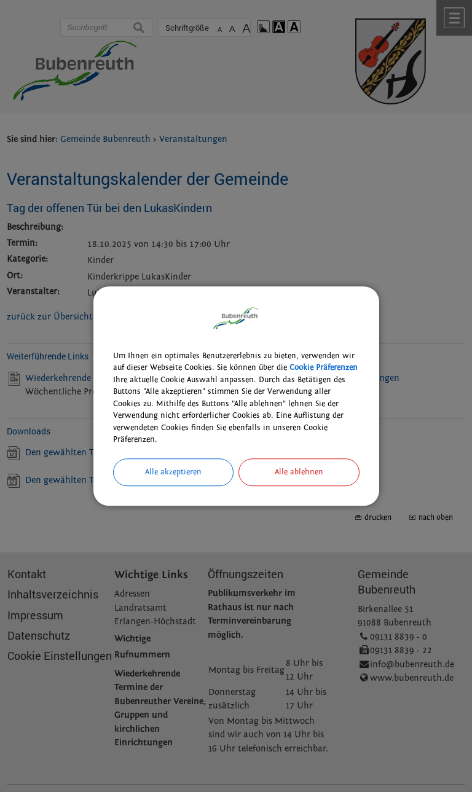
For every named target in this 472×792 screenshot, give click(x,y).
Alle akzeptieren (173, 472)
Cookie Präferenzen (323, 367)
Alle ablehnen (299, 472)
